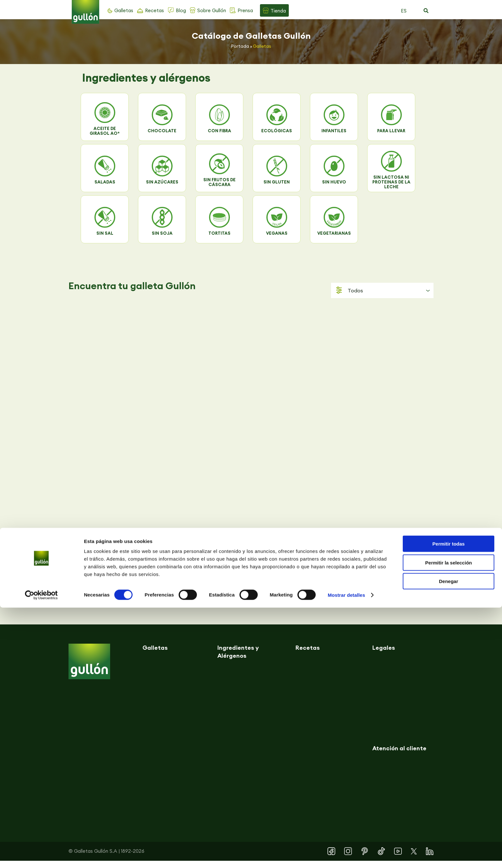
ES (404, 11)
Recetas (154, 10)
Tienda (278, 11)
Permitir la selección (448, 818)
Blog (181, 10)
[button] (425, 10)
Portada (240, 46)
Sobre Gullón (211, 10)
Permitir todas (449, 799)
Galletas (123, 10)
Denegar (448, 836)
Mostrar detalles (346, 850)
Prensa (245, 10)
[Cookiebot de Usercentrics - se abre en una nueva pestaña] (41, 850)
